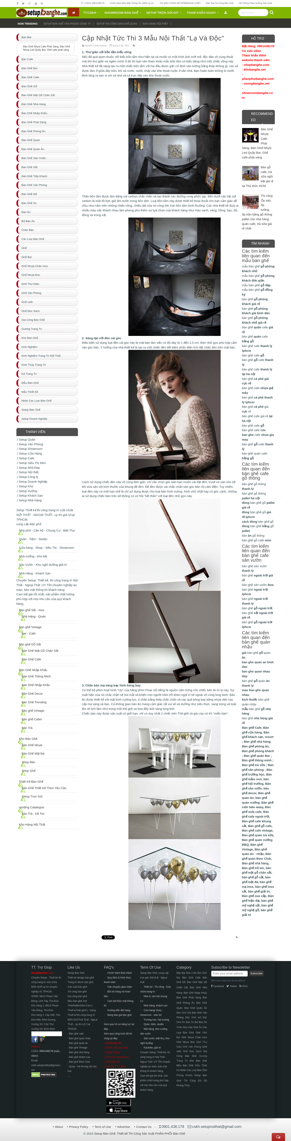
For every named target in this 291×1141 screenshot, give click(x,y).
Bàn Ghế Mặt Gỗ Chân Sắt (40, 650)
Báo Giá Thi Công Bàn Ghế (220, 3)
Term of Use (103, 1126)
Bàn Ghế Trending (34, 702)
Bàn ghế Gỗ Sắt (30, 644)
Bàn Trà (27, 728)
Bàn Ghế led (193, 1017)
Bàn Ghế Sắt (184, 1012)
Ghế (198, 1032)
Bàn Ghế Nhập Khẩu (33, 670)
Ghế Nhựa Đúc (186, 1042)
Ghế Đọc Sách (192, 1051)
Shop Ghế (28, 770)
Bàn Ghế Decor (32, 693)
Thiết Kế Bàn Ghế (31, 781)
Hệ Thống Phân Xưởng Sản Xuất (255, 3)
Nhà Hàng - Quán (34, 616)
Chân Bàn (182, 1027)
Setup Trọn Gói (32, 796)
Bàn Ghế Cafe (31, 659)
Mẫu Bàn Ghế (185, 1065)
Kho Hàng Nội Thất (32, 824)
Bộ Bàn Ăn (201, 1022)
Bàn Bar (181, 972)
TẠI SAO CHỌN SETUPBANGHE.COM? (180, 3)
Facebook (217, 986)
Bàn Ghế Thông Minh (36, 676)
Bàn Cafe (191, 972)
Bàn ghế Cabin (32, 719)
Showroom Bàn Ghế (121, 12)
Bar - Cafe (29, 633)
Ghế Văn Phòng (192, 1046)
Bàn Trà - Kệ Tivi (33, 813)
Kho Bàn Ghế (28, 738)
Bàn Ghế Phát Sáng (189, 997)
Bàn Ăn (190, 1022)
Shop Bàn (28, 762)
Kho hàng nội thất (155, 23)
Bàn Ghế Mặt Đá (33, 753)
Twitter (231, 986)
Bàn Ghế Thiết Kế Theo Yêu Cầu (44, 788)
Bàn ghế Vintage (30, 627)
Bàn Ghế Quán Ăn (195, 1008)
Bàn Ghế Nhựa (32, 745)
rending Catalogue (31, 807)
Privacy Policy (78, 1126)
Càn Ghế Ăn (195, 1027)
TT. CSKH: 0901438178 (92, 3)
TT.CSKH (89, 12)
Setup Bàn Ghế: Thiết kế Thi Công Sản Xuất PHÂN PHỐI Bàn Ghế (139, 1133)
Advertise (123, 1126)
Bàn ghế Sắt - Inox (32, 610)
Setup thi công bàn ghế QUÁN (116, 23)
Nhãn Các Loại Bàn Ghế (193, 1070)
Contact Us (143, 1126)
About (59, 1126)
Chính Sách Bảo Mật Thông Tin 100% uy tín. (132, 3)
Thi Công (190, 1080)
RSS (243, 986)
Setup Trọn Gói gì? (162, 12)
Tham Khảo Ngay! (201, 12)
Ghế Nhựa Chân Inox (194, 1037)
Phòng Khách (185, 1075)
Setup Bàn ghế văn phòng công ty (67, 23)
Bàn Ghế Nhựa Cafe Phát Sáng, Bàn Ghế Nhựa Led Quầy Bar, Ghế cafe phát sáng (46, 48)
